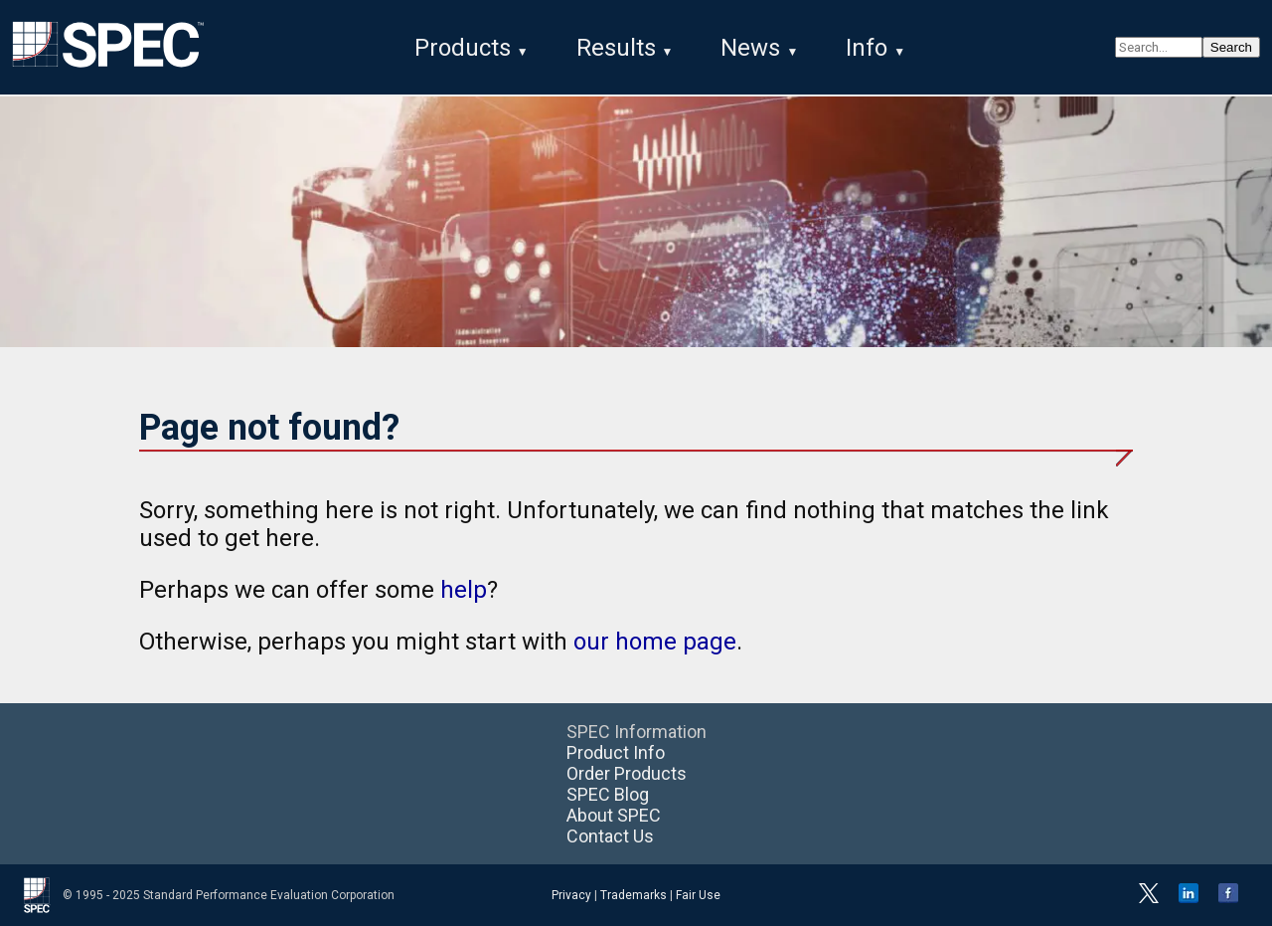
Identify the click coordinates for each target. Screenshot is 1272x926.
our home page (654, 641)
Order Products (626, 773)
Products (462, 48)
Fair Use (698, 895)
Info (866, 48)
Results (616, 48)
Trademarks (633, 895)
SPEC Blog (607, 794)
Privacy (571, 895)
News (750, 48)
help (463, 590)
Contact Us (610, 836)
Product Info (615, 752)
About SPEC (613, 815)
